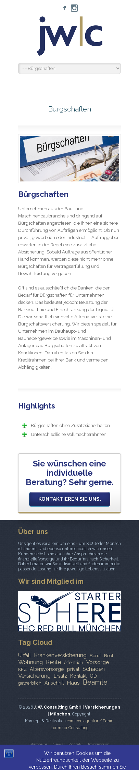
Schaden (94, 668)
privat (73, 669)
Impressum (99, 744)
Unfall (24, 655)
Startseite (38, 744)
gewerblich (29, 683)
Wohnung (30, 662)
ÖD (93, 676)
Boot (108, 655)
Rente (53, 662)
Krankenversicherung (60, 655)
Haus (73, 683)
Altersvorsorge (47, 669)
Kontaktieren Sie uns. (69, 499)
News (57, 744)
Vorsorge (97, 662)
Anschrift (54, 683)
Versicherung (34, 675)
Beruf (95, 655)
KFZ (22, 669)
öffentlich (73, 662)
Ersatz (60, 676)
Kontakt (78, 676)
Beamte (95, 682)
